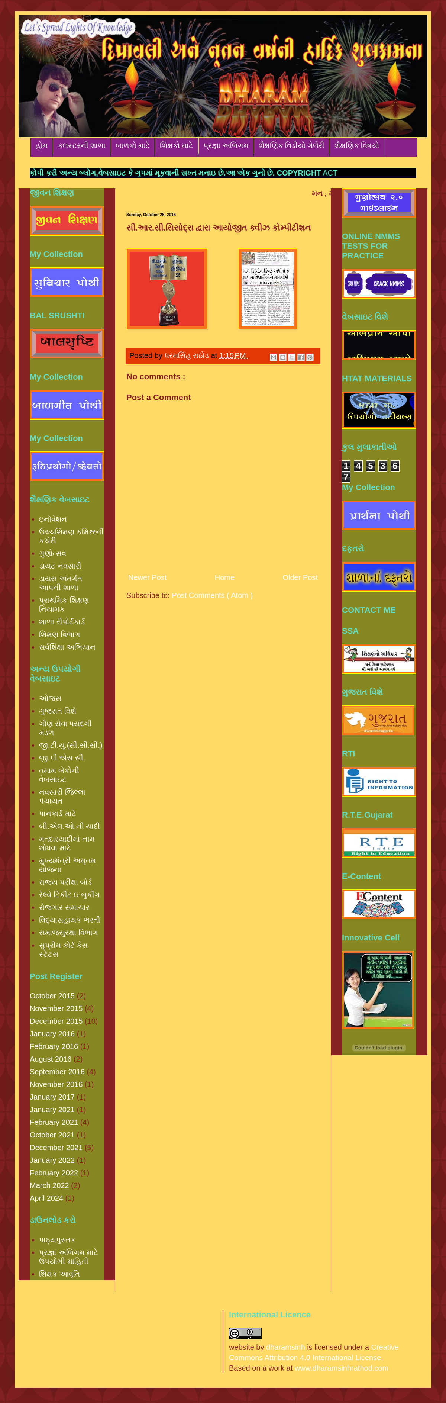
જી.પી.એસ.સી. (62, 758)
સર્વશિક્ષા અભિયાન (67, 647)
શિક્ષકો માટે (176, 145)
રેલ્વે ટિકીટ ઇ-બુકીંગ (69, 895)
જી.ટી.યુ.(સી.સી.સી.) (71, 745)
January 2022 (52, 1160)
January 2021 (52, 1110)
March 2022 (49, 1185)
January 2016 (52, 1034)
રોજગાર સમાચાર (64, 907)
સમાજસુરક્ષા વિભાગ (68, 933)
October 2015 (52, 996)
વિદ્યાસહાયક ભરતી (69, 920)
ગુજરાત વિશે (57, 711)
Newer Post (147, 577)
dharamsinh (285, 1347)
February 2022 (54, 1173)
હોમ (41, 145)
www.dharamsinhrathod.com (341, 1368)
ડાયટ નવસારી (60, 566)
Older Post (300, 577)
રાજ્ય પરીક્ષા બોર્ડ (65, 882)
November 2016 (56, 1084)
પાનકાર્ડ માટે (57, 814)
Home (225, 577)
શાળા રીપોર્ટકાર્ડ (62, 622)
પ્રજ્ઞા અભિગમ (226, 145)
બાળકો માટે (133, 145)
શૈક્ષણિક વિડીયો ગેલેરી (291, 145)
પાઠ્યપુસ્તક (57, 1240)
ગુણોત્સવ (52, 553)
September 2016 (57, 1072)
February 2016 (54, 1046)
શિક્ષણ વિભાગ (59, 634)
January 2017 (52, 1097)
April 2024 (46, 1198)
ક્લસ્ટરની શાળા (82, 145)
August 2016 (50, 1059)
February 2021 (54, 1122)
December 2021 (56, 1147)
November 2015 (56, 1008)
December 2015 (56, 1021)
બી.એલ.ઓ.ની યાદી (69, 826)
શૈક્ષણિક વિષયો (356, 145)
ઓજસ (50, 698)
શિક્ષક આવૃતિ (59, 1274)
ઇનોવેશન (53, 519)
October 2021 (52, 1135)
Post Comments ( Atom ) (212, 595)
